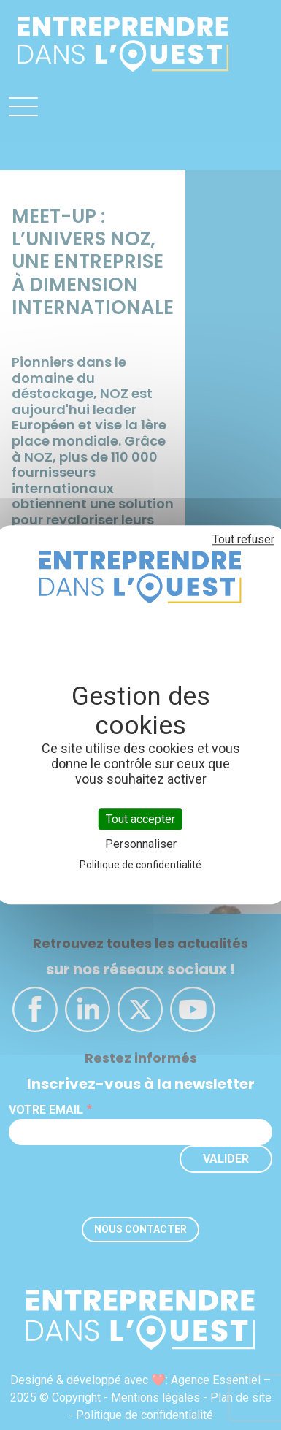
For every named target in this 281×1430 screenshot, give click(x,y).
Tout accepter (140, 819)
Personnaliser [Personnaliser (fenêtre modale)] (141, 845)
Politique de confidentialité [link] (140, 865)
